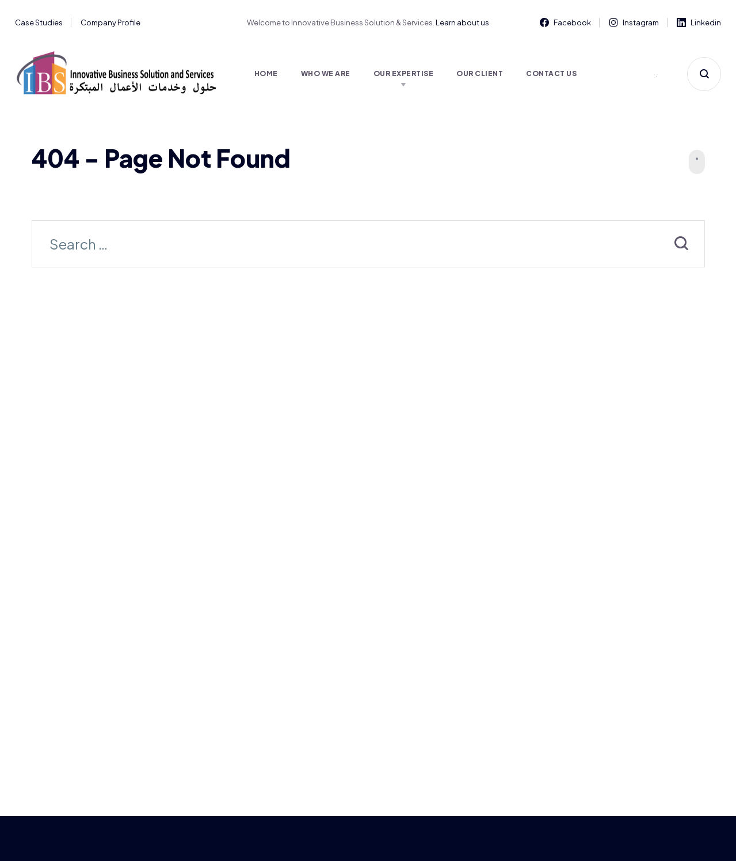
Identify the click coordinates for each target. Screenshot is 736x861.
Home (266, 73)
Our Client (479, 73)
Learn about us (462, 22)
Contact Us (551, 73)
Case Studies (39, 22)
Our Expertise (403, 73)
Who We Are (325, 73)
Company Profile (110, 22)
